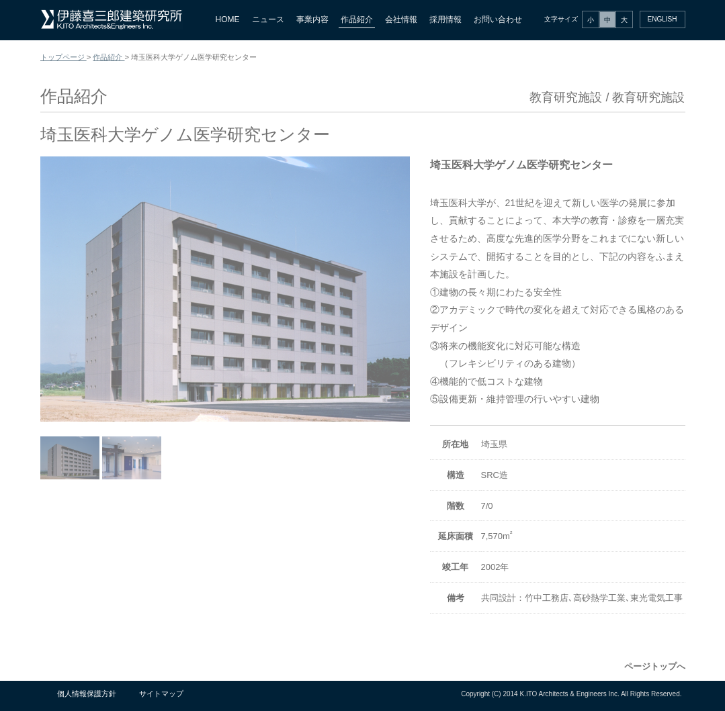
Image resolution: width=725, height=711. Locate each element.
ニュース (268, 19)
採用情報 (445, 19)
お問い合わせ (498, 19)
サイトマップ (161, 694)
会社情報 (401, 19)
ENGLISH (662, 19)
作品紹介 (357, 19)
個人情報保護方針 (86, 694)
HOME (228, 19)
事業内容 (312, 19)
